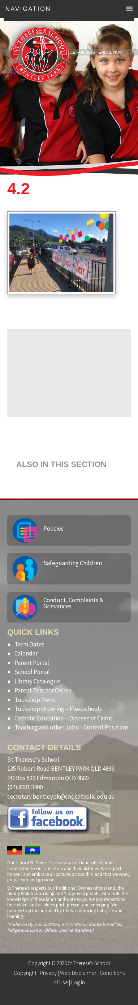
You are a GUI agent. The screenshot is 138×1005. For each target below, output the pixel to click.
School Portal (32, 672)
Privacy (48, 972)
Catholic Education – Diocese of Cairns (63, 718)
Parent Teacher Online (43, 690)
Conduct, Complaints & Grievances (73, 603)
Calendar (26, 653)
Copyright (25, 972)
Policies (53, 529)
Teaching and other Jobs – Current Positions (71, 727)
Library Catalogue (37, 681)
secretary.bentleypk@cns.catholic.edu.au (61, 797)
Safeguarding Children (72, 563)
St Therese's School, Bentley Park (40, 54)
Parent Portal (31, 663)
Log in (78, 982)
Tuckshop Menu (35, 700)
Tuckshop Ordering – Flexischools (58, 709)
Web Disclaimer (78, 972)
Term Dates (29, 644)
